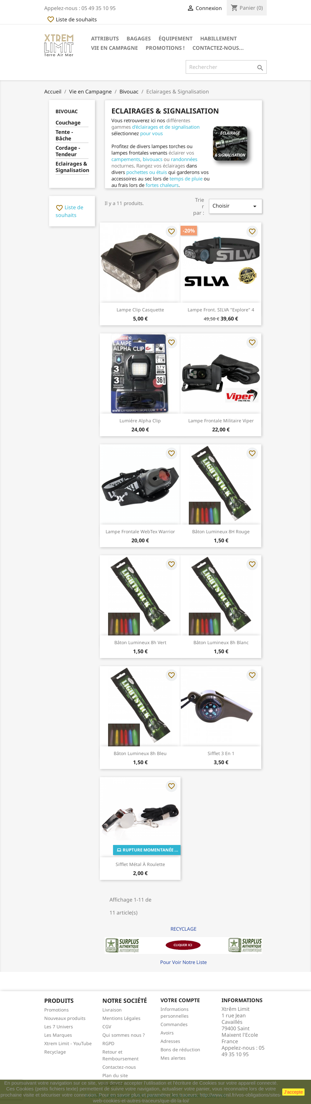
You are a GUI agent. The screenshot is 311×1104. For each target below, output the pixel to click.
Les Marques (58, 1035)
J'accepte (293, 1092)
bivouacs (152, 159)
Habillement (218, 38)
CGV (106, 1026)
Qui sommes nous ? (123, 1035)
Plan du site (115, 1075)
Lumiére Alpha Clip (140, 420)
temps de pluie (186, 178)
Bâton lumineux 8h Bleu (140, 753)
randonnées (184, 159)
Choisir (235, 206)
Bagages (139, 38)
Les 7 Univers (58, 1026)
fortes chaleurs (162, 185)
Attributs (105, 38)
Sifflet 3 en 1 (221, 753)
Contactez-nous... (218, 47)
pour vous (151, 133)
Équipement (175, 38)
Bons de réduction (180, 1049)
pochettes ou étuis (146, 172)
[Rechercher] (226, 67)
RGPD (108, 1043)
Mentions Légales (121, 1018)
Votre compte (180, 1000)
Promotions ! (165, 47)
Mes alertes (173, 1058)
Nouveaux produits (65, 1018)
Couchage (68, 122)
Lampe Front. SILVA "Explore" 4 (221, 310)
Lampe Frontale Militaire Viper (221, 420)
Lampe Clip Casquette (140, 310)
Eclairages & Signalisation (72, 167)
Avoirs (167, 1033)
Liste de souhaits (72, 19)
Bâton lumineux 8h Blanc (221, 642)
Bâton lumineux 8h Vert (140, 642)
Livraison (112, 1010)
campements (125, 159)
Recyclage (55, 1052)
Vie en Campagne (114, 47)
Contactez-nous (119, 1067)
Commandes (174, 1024)
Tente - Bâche (64, 135)
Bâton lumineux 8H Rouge (221, 531)
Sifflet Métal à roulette (140, 864)
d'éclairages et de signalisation (166, 127)
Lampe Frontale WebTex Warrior (140, 531)
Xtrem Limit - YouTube (68, 1043)
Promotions (56, 1010)
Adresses (170, 1041)
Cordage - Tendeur (68, 151)
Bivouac (67, 111)
